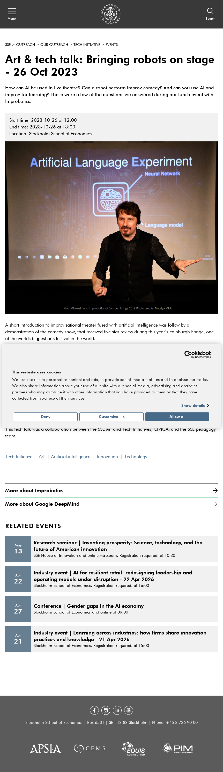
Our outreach (54, 45)
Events (112, 45)
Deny (45, 416)
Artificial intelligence (70, 456)
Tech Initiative (86, 45)
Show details (193, 405)
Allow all (177, 416)
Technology (135, 456)
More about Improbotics (111, 490)
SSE (8, 45)
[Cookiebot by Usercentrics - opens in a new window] (188, 354)
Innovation (107, 456)
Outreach (25, 45)
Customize (111, 416)
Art (41, 456)
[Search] (210, 14)
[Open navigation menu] (11, 14)
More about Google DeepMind (111, 504)
